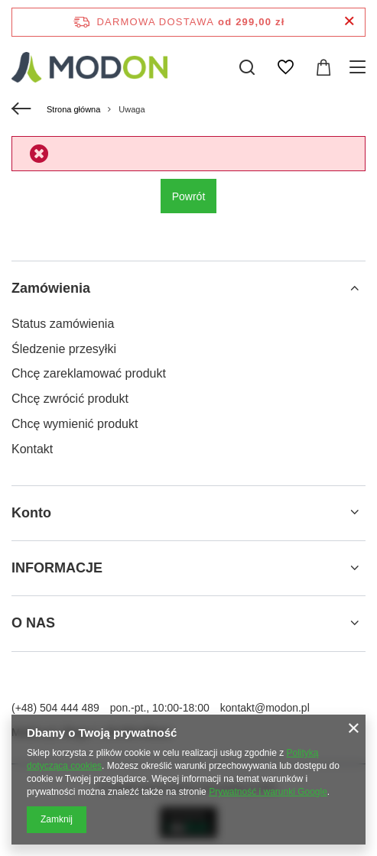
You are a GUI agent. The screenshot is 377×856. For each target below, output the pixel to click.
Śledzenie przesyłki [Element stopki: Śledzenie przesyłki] (63, 348)
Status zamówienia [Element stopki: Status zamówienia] (62, 323)
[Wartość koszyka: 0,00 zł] (323, 67)
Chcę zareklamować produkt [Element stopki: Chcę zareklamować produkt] (88, 373)
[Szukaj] (247, 67)
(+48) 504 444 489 (55, 708)
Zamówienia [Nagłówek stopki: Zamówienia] (50, 288)
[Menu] (360, 67)
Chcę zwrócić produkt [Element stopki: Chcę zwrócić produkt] (69, 398)
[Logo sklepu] (89, 67)
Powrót (189, 196)
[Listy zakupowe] (285, 67)
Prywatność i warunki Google (268, 791)
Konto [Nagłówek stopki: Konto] (31, 512)
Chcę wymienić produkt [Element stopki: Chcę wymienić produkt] (74, 423)
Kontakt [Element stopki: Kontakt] (32, 449)
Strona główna (73, 109)
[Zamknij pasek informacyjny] (349, 22)
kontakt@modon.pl (265, 708)
